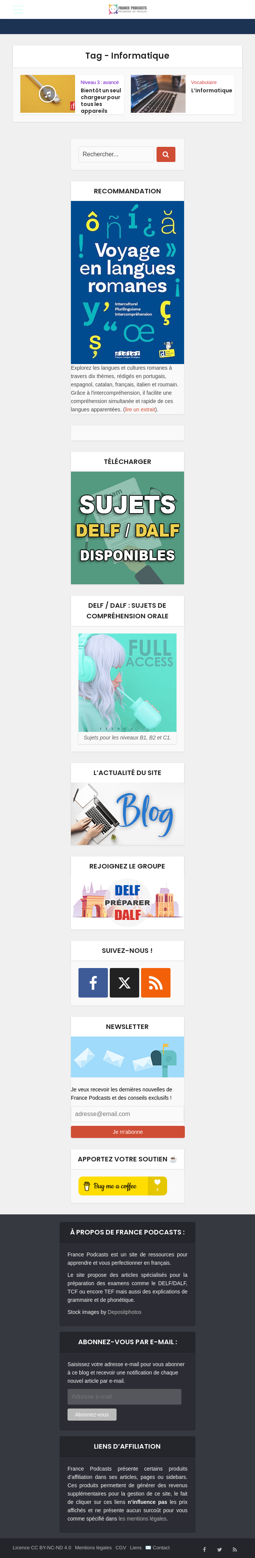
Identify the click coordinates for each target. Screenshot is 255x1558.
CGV (120, 1547)
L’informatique (211, 90)
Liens (135, 1547)
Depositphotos (125, 1312)
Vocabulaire (204, 82)
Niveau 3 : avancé (100, 82)
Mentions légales (93, 1547)
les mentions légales (142, 1519)
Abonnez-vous (92, 1415)
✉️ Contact (157, 1547)
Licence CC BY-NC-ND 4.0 (42, 1547)
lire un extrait (140, 409)
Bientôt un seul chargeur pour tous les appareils (101, 101)
